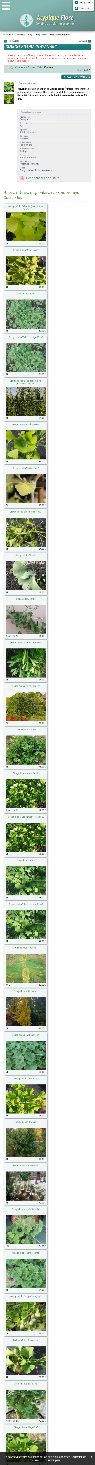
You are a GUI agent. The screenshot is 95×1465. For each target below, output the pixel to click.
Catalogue (20, 34)
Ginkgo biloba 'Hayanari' (59, 34)
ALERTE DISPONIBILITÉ (76, 76)
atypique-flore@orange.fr (35, 1366)
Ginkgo (30, 34)
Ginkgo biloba (41, 34)
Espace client (83, 8)
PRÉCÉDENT (11, 41)
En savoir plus (52, 1460)
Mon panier (82, 2)
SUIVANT (85, 41)
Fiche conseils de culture (39, 178)
